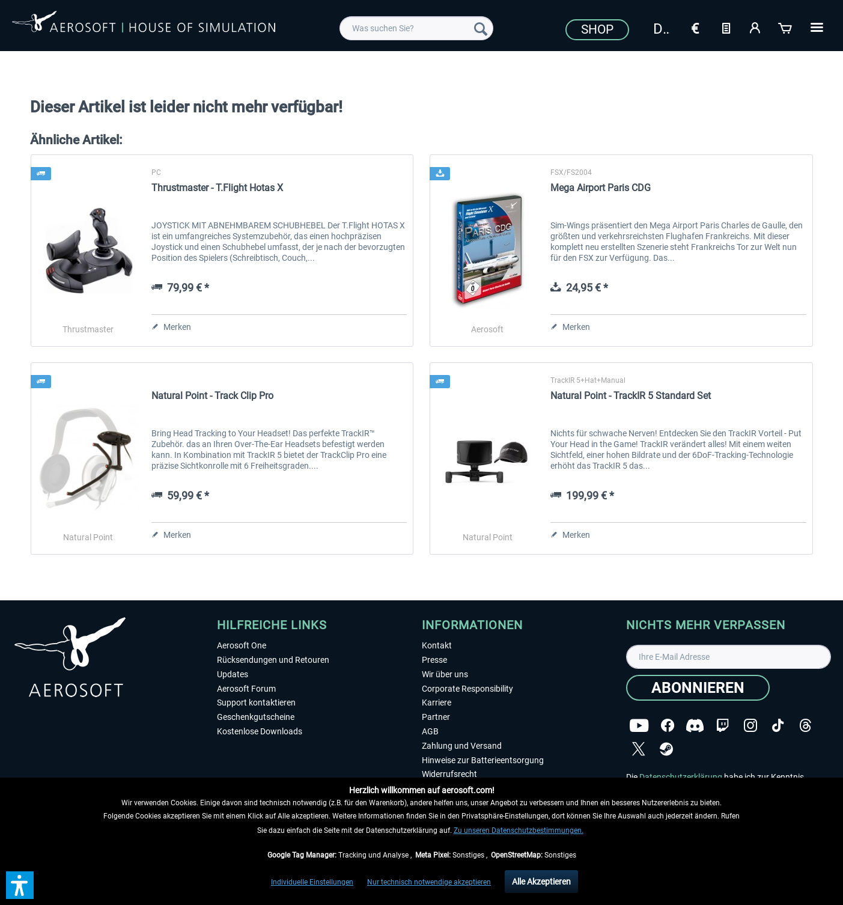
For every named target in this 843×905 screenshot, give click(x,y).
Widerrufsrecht (449, 774)
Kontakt (437, 645)
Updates (232, 674)
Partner (436, 717)
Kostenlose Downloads (259, 731)
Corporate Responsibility (467, 688)
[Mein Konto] (756, 27)
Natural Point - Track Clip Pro (212, 395)
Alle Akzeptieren (541, 881)
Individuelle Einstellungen (312, 882)
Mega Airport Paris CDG (600, 187)
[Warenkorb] (786, 27)
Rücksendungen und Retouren (273, 660)
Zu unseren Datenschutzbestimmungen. (518, 830)
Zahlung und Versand (462, 746)
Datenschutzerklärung (680, 777)
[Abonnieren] (698, 688)
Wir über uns (445, 674)
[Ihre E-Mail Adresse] (728, 657)
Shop (597, 29)
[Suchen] (480, 28)
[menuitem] (416, 28)
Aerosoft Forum (246, 688)
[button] (20, 885)
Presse (434, 660)
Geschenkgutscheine (255, 717)
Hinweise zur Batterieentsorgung (483, 760)
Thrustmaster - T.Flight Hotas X (217, 187)
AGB (430, 731)
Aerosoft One (241, 645)
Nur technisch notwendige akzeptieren (429, 882)
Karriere (436, 702)
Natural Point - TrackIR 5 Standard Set (630, 395)
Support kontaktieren (256, 702)
